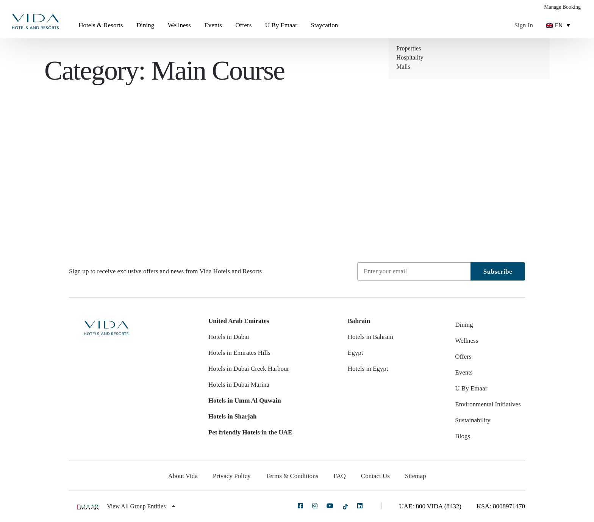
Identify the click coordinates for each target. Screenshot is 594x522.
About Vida (182, 476)
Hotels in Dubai (228, 336)
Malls (403, 66)
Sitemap (415, 476)
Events (213, 25)
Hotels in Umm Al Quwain (244, 400)
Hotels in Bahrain (370, 336)
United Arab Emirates (238, 320)
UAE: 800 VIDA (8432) (430, 506)
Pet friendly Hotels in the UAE (250, 432)
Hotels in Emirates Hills (239, 352)
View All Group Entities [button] (141, 506)
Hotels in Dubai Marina (238, 384)
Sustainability (473, 420)
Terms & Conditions (292, 476)
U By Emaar (281, 25)
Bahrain (359, 320)
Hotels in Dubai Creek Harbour (248, 368)
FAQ (339, 476)
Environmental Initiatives (488, 404)
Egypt (355, 352)
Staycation (324, 25)
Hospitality (409, 57)
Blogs (462, 436)
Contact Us (375, 476)
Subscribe (497, 271)
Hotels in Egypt (368, 368)
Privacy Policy (232, 476)
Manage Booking (562, 7)
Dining (145, 25)
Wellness (179, 25)
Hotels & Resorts (100, 25)
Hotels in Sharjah (232, 416)
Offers (243, 25)
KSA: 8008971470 (501, 506)
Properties (408, 48)
